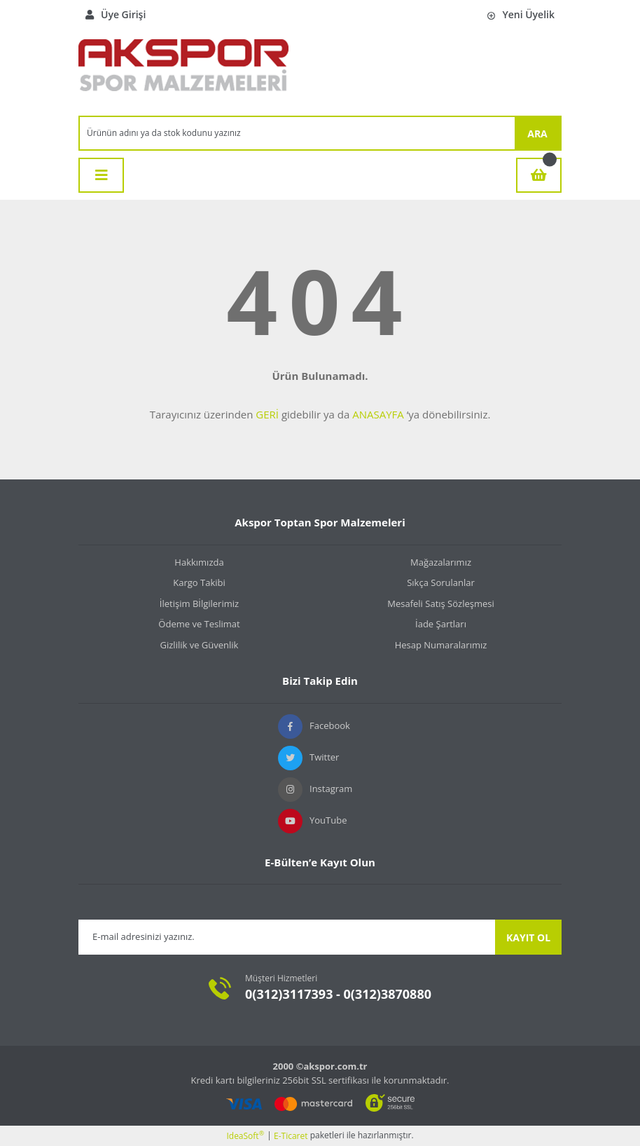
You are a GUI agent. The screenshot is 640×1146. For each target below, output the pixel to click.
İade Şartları (440, 624)
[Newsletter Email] (286, 937)
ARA (537, 133)
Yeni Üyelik (521, 14)
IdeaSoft (245, 1136)
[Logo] (183, 72)
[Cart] (539, 175)
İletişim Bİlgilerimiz (199, 603)
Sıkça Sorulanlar (441, 582)
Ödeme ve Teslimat (198, 624)
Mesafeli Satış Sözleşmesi (440, 603)
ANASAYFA (378, 414)
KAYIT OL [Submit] (528, 937)
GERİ (267, 414)
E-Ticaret (291, 1136)
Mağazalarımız (440, 562)
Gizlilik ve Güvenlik (199, 645)
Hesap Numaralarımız (441, 645)
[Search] (297, 133)
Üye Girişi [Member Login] (115, 14)
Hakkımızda (198, 562)
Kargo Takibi (199, 582)
